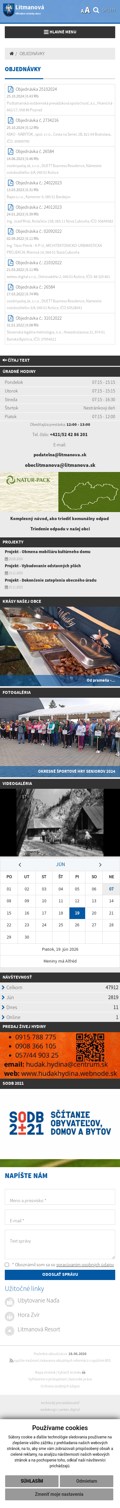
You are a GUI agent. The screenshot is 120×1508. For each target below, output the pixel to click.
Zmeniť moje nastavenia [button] (59, 1494)
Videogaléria (17, 783)
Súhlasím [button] (32, 1481)
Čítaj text (16, 360)
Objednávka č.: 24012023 (39, 207)
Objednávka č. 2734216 (37, 120)
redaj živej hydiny (25, 1027)
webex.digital (69, 1409)
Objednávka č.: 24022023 (39, 183)
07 (111, 889)
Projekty (13, 542)
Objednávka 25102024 (36, 89)
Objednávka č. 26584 (35, 151)
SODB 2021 (13, 1083)
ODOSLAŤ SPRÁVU (60, 1274)
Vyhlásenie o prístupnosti (47, 1379)
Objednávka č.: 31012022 (39, 318)
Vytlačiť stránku (71, 1372)
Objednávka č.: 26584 (35, 287)
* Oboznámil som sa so (59, 1265)
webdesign (48, 1409)
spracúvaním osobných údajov (85, 1265)
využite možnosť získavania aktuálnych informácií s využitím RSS (60, 1360)
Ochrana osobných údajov (60, 1386)
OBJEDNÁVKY (32, 53)
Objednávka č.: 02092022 (39, 231)
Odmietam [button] (86, 1481)
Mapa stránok (45, 1372)
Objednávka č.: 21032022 (39, 262)
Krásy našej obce (22, 601)
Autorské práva (80, 1379)
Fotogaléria (17, 692)
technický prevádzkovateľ (60, 1403)
